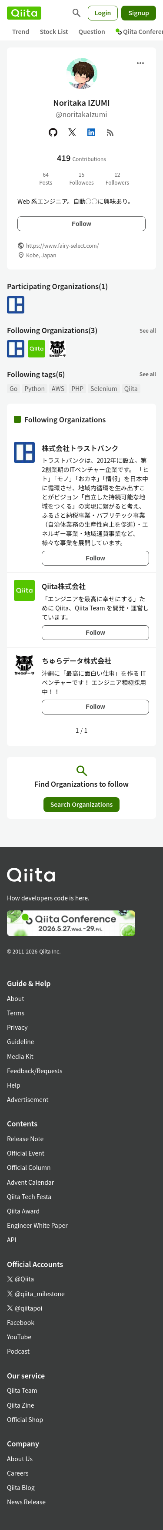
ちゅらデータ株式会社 (76, 660)
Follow (81, 223)
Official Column (29, 1167)
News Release (26, 1501)
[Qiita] (24, 13)
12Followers (117, 178)
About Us (20, 1458)
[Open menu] (140, 63)
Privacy (17, 1027)
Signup (138, 12)
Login (103, 12)
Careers (17, 1473)
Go (13, 388)
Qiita (131, 388)
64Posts (45, 178)
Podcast (18, 1351)
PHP (77, 388)
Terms (15, 1012)
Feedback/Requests (35, 1070)
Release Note (25, 1138)
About (15, 998)
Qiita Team (22, 1390)
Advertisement (28, 1099)
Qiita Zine (20, 1405)
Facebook (20, 1322)
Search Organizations (81, 804)
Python (34, 388)
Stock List (54, 31)
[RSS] (110, 132)
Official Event (25, 1153)
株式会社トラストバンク (80, 448)
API (11, 1239)
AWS (58, 388)
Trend (20, 31)
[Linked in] (91, 132)
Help (13, 1085)
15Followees (81, 178)
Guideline (20, 1041)
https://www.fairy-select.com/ (62, 245)
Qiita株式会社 (64, 586)
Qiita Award (23, 1210)
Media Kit (20, 1056)
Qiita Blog (21, 1487)
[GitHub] (53, 132)
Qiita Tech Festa (29, 1196)
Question (92, 31)
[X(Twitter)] (72, 132)
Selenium (103, 388)
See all (148, 330)
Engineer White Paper (37, 1225)
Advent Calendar (30, 1182)
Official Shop (25, 1419)
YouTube (19, 1336)
